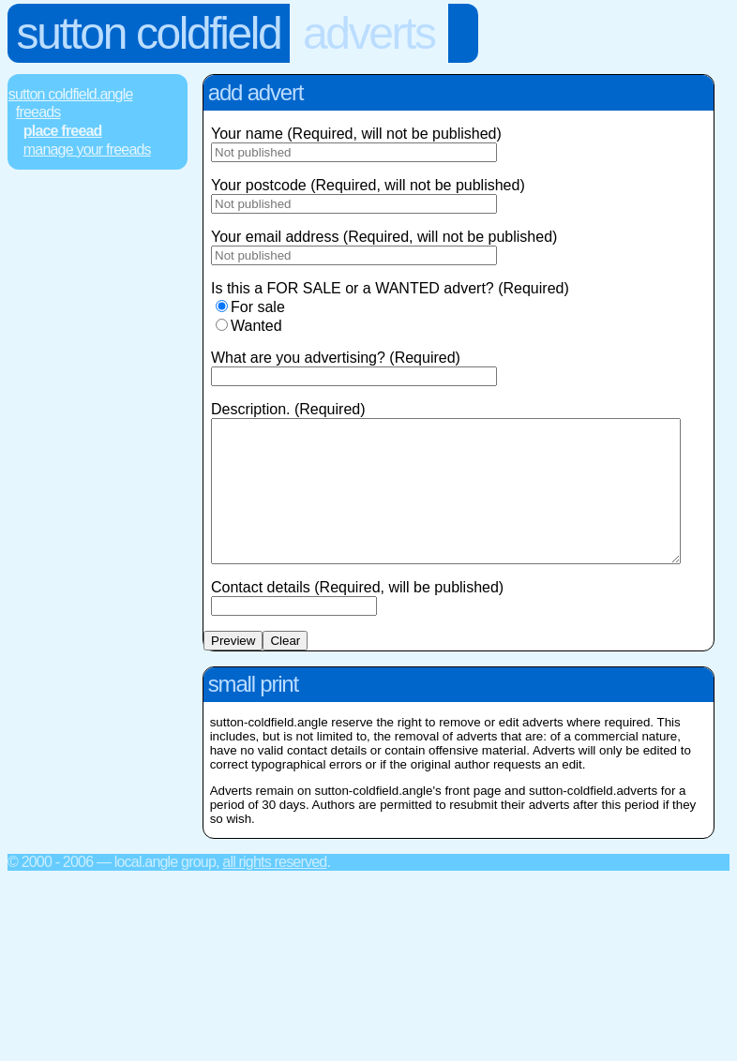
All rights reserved (274, 890)
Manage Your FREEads (87, 149)
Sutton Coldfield (149, 33)
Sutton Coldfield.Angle (70, 94)
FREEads (38, 112)
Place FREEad (62, 131)
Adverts (369, 33)
